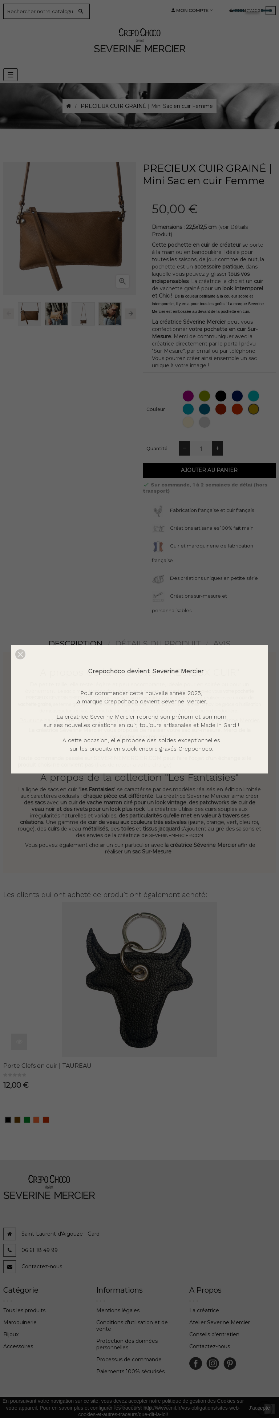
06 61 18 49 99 (39, 1250)
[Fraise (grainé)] (238, 409)
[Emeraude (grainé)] (254, 396)
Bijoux (11, 1334)
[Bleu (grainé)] (238, 396)
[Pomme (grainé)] (205, 396)
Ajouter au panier (209, 470)
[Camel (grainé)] (254, 409)
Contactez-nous (41, 1266)
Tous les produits (24, 1310)
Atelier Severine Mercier (219, 1322)
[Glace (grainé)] (189, 422)
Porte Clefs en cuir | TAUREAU (47, 1065)
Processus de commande (129, 1359)
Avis (222, 643)
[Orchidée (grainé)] (189, 396)
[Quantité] (201, 448)
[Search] (41, 11)
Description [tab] (76, 643)
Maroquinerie (20, 1322)
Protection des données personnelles (127, 1344)
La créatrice (204, 1310)
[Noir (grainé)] (221, 396)
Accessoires (18, 1346)
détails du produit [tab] (158, 643)
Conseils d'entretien (214, 1334)
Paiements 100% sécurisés (130, 1371)
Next (130, 313)
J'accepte (259, 1408)
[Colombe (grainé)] (205, 422)
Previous (8, 313)
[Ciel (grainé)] (189, 409)
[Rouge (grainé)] (221, 409)
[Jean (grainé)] (205, 409)
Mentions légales (118, 1310)
